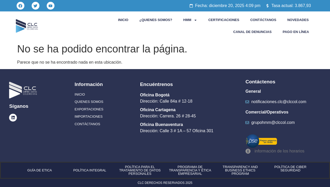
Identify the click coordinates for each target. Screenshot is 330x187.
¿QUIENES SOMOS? (155, 20)
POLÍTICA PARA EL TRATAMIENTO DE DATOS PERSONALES (140, 170)
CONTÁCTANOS (263, 20)
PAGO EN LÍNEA (296, 32)
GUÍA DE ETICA (39, 170)
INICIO (123, 20)
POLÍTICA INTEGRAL (89, 170)
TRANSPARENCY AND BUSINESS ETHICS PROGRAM (240, 170)
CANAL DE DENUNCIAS (252, 32)
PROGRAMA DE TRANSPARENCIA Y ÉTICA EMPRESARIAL (190, 170)
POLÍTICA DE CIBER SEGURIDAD (290, 168)
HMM (190, 20)
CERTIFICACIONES (223, 20)
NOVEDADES (297, 20)
